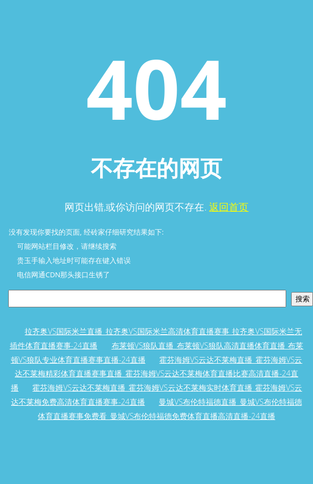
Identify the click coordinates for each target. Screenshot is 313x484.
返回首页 (228, 206)
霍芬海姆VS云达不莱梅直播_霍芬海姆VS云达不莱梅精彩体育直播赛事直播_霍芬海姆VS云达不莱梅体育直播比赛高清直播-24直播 (157, 373)
